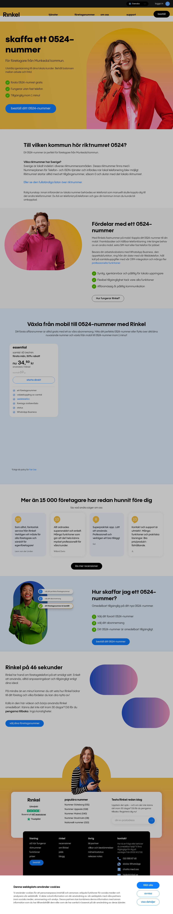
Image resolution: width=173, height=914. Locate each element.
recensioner (65, 843)
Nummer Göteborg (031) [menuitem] (77, 805)
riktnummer (35, 848)
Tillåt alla (148, 885)
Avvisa (148, 893)
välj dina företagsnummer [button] (25, 723)
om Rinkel (64, 848)
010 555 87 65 (127, 858)
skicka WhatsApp (129, 864)
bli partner (93, 843)
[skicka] (149, 821)
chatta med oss (128, 869)
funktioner (34, 852)
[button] (137, 3)
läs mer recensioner (86, 566)
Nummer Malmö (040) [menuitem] (76, 814)
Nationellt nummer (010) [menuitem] (77, 822)
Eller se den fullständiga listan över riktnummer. (53, 182)
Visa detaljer (148, 902)
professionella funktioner (106, 263)
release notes (95, 856)
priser (32, 856)
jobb (61, 852)
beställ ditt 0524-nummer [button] (31, 108)
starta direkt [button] (34, 380)
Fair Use (32, 470)
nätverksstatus (96, 852)
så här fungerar (37, 843)
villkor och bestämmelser (100, 848)
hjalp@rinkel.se (127, 875)
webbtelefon (23, 399)
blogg (62, 856)
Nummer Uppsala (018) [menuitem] (76, 809)
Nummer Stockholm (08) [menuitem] (77, 818)
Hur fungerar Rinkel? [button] (108, 298)
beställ (162, 14)
